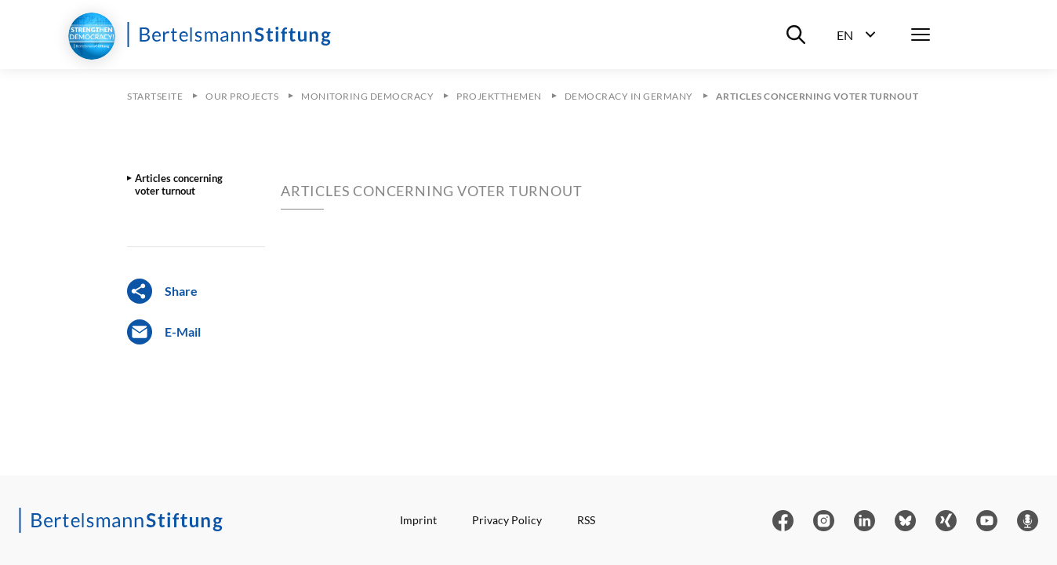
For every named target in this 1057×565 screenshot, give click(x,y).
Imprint (418, 520)
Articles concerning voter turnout (179, 184)
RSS (586, 520)
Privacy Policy (507, 520)
